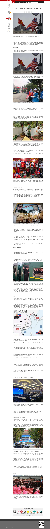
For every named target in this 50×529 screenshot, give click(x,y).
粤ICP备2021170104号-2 (17, 526)
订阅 (26, 2)
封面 (16, 2)
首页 (13, 2)
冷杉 (19, 2)
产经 (23, 2)
